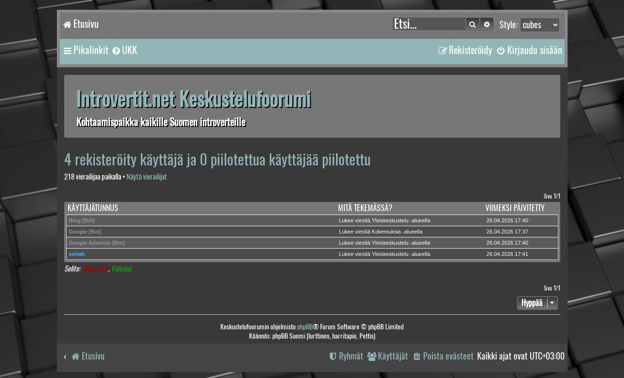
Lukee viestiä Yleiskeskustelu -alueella (384, 220)
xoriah (77, 254)
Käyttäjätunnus (93, 208)
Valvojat (121, 268)
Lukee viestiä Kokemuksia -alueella (381, 231)
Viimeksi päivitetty (515, 208)
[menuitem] (124, 50)
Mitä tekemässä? (365, 208)
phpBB (305, 326)
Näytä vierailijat (146, 176)
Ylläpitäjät (95, 268)
